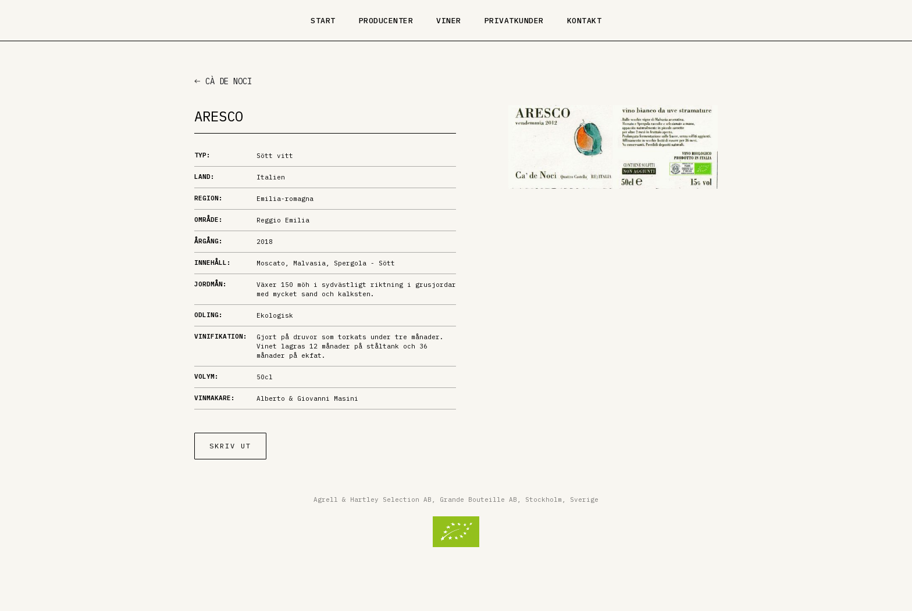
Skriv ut (230, 445)
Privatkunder (514, 21)
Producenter (386, 21)
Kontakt (584, 21)
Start (323, 21)
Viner (448, 21)
